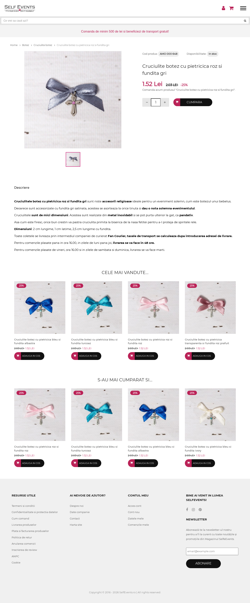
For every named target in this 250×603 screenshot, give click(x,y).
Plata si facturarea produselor (30, 530)
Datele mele (136, 518)
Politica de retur (22, 537)
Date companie (80, 512)
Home (15, 45)
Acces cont (134, 505)
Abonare (203, 563)
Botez (27, 45)
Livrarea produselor (24, 524)
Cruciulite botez (44, 45)
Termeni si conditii (23, 505)
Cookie (16, 562)
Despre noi (77, 505)
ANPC (15, 556)
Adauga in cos (31, 355)
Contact (75, 518)
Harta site (76, 524)
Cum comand (20, 518)
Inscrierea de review (24, 549)
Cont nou (134, 512)
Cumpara (194, 102)
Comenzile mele (138, 524)
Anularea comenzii (24, 543)
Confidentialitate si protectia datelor (35, 512)
